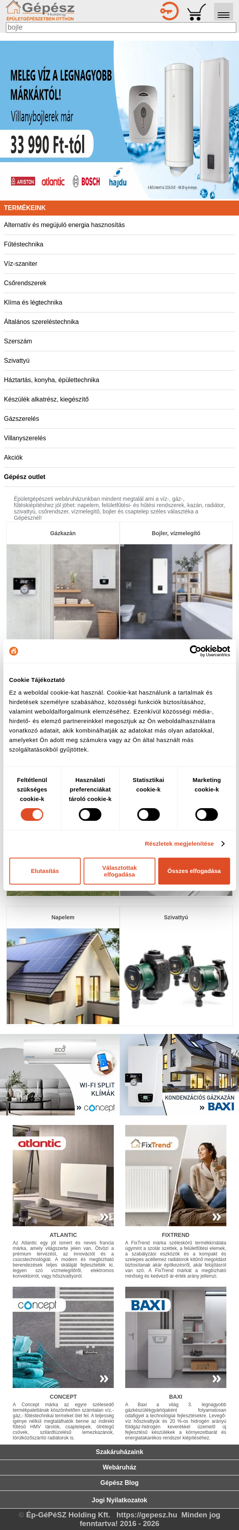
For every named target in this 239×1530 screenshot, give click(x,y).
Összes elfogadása (194, 870)
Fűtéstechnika (23, 244)
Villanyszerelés (25, 438)
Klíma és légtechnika (33, 302)
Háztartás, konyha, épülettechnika (51, 380)
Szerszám (18, 341)
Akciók (13, 457)
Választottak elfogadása (119, 871)
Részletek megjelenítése (179, 843)
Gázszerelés (21, 418)
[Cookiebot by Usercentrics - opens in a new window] (195, 651)
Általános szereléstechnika (41, 321)
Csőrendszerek (25, 283)
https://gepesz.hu (147, 1515)
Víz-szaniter (20, 263)
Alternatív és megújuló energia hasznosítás (64, 225)
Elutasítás (45, 870)
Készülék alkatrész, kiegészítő (46, 399)
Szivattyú (17, 360)
